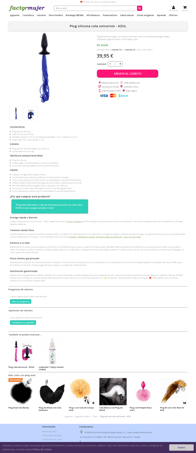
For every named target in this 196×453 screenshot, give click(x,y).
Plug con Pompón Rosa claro (141, 408)
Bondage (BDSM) (74, 15)
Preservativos (110, 15)
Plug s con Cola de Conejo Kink (81, 408)
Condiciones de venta (52, 439)
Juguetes (14, 15)
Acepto (181, 447)
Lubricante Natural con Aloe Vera (19, 368)
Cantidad (101, 64)
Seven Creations (74, 221)
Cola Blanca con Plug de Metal (111, 408)
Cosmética (28, 15)
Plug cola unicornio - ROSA (52, 367)
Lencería (41, 15)
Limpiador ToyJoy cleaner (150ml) (81, 368)
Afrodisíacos (93, 15)
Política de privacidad (52, 435)
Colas (94, 416)
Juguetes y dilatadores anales (82, 236)
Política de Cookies (42, 449)
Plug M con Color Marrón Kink (172, 408)
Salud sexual (127, 15)
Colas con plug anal (132, 236)
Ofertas (173, 15)
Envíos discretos (49, 431)
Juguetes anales (82, 416)
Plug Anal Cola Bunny (18, 407)
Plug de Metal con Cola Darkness (50, 408)
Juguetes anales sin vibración (109, 236)
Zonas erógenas (145, 15)
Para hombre (56, 15)
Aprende (161, 15)
